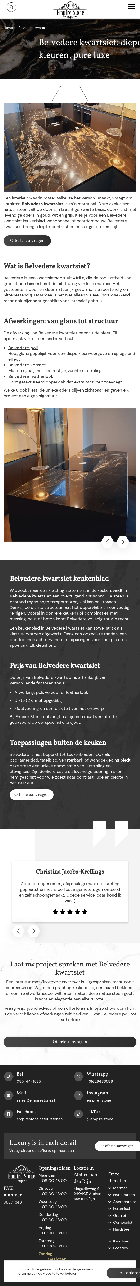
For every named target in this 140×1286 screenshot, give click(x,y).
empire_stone (99, 1100)
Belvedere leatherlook (30, 376)
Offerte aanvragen (27, 241)
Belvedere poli (23, 348)
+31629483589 (100, 1081)
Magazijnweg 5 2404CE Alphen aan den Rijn (87, 1193)
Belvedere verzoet (27, 365)
